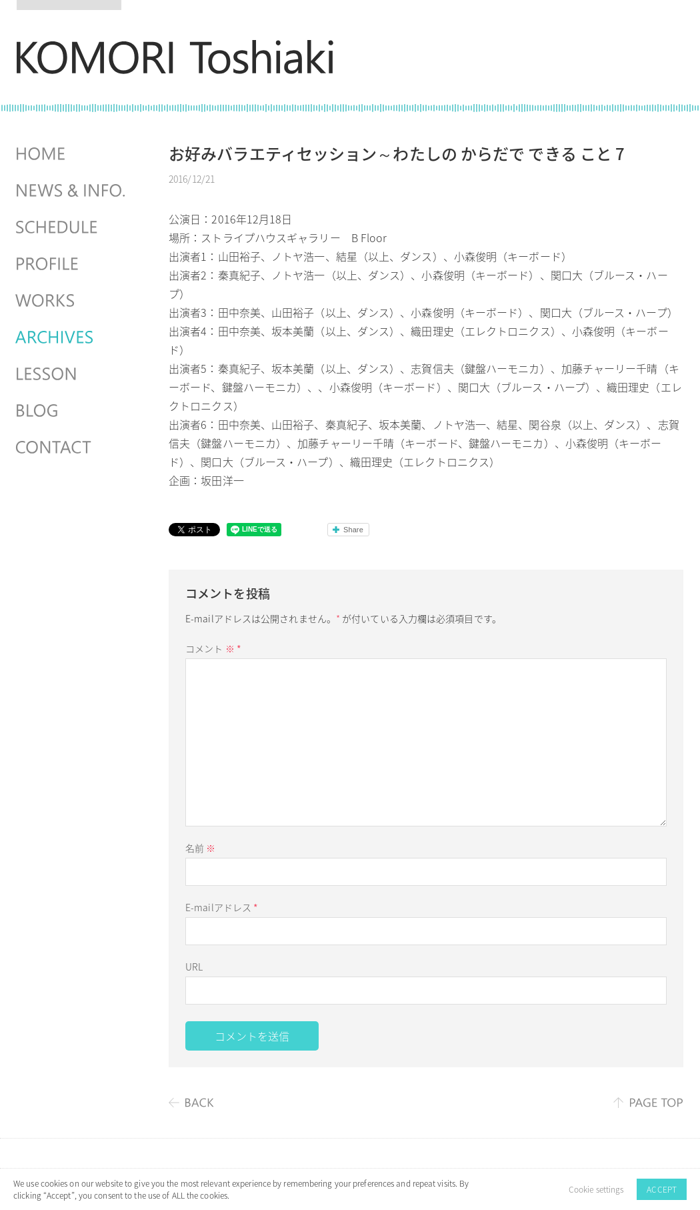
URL (194, 966)
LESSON (72, 374)
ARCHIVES (72, 337)
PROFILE (72, 264)
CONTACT (72, 447)
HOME (72, 154)
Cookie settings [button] (596, 1189)
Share (353, 530)
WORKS (72, 301)
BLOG (72, 411)
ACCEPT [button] (662, 1189)
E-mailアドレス (221, 907)
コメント (213, 648)
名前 (200, 847)
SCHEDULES (72, 227)
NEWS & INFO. (72, 190)
